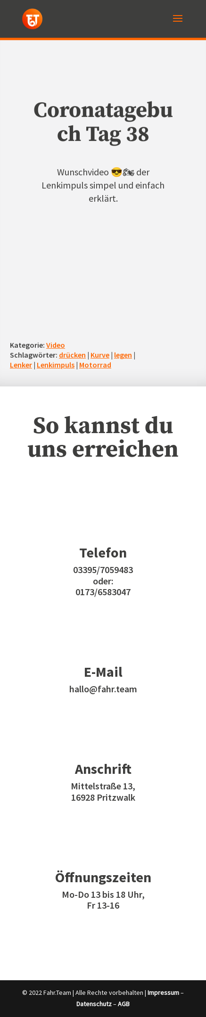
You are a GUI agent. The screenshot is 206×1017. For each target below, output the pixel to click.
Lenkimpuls (55, 364)
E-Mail (103, 672)
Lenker (21, 364)
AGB (124, 1004)
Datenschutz (94, 1004)
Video (55, 345)
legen (123, 355)
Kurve (100, 355)
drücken (72, 355)
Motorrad (95, 364)
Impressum (163, 992)
